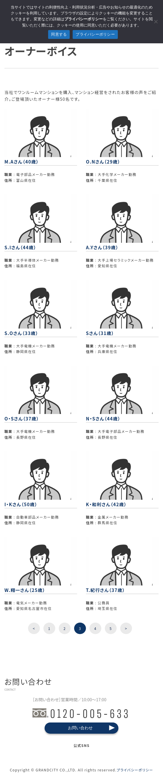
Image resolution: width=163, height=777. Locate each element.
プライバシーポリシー (135, 769)
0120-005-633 (81, 713)
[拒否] (156, 21)
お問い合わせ (80, 727)
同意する (59, 34)
